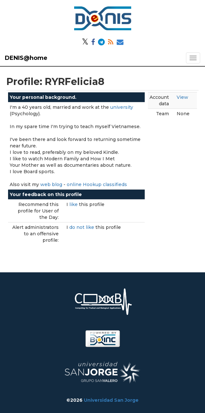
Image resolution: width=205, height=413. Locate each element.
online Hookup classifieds (97, 184)
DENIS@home (26, 57)
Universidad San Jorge (111, 400)
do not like (82, 227)
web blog (51, 184)
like (74, 204)
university (121, 107)
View (182, 97)
